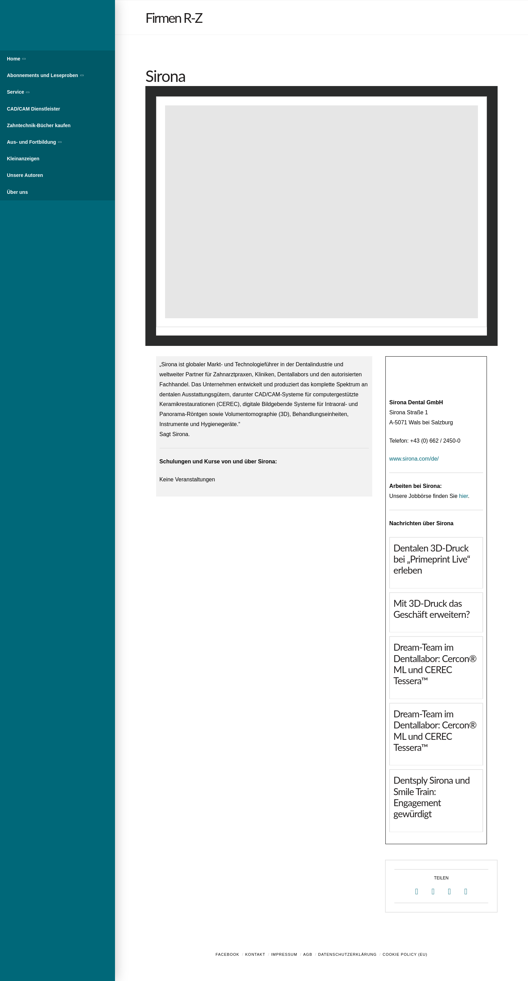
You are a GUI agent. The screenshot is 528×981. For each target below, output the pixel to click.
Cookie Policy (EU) (405, 954)
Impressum (284, 954)
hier (463, 496)
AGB (307, 954)
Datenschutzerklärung (347, 954)
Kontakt (255, 954)
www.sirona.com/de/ (414, 459)
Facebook (227, 954)
